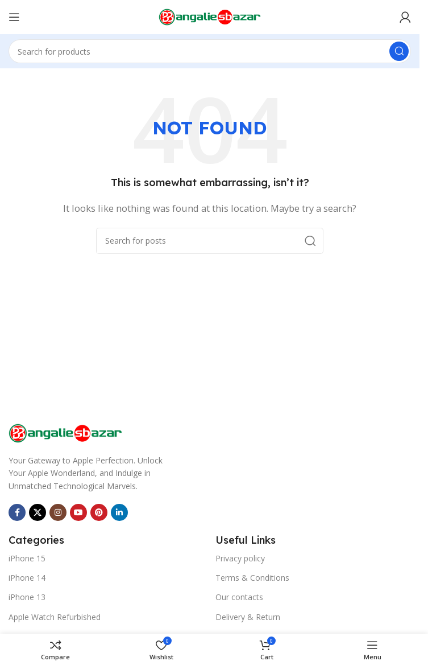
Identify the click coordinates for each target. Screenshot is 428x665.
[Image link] (65, 432)
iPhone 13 (27, 597)
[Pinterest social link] (98, 512)
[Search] (210, 51)
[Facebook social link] (17, 512)
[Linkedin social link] (119, 512)
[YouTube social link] (78, 512)
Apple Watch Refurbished (55, 616)
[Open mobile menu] (14, 17)
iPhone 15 (27, 558)
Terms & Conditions (252, 577)
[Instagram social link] (58, 512)
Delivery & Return (247, 616)
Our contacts (239, 597)
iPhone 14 (27, 577)
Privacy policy (240, 558)
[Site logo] (210, 16)
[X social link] (37, 512)
